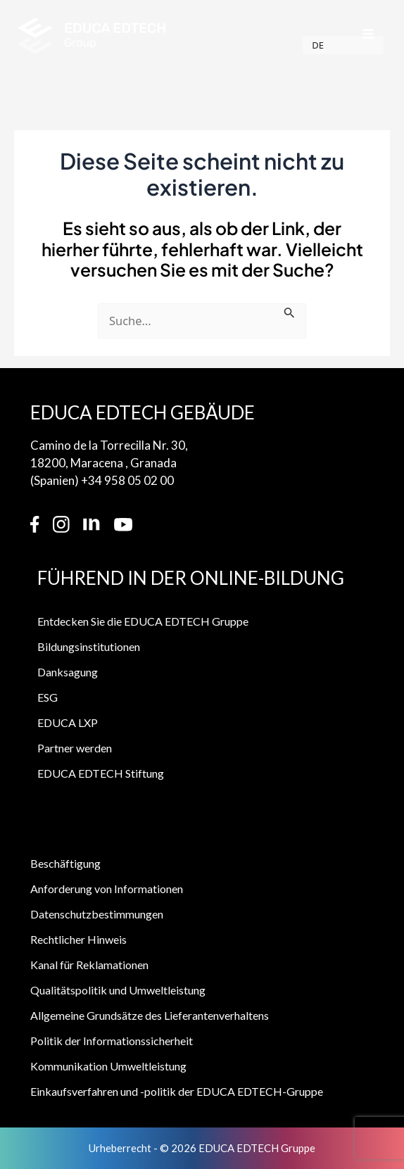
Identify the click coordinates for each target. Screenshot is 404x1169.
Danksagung (67, 671)
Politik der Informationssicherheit (111, 1040)
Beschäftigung (65, 863)
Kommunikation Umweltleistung (108, 1066)
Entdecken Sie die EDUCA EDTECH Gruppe (142, 621)
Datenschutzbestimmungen (96, 914)
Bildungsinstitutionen (88, 646)
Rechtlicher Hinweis (78, 939)
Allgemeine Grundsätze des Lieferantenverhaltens (149, 1015)
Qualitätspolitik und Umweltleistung (118, 990)
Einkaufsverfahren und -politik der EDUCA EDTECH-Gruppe (176, 1091)
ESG (47, 697)
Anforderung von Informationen (106, 888)
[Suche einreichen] (290, 323)
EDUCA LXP (67, 722)
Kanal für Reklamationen (89, 964)
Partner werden (74, 747)
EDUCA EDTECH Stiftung (100, 773)
